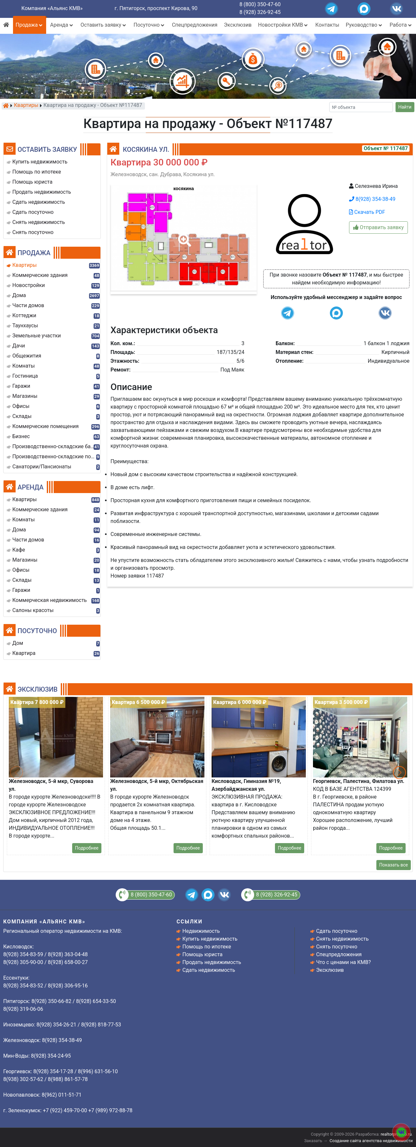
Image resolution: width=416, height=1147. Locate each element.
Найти (405, 107)
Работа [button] (401, 25)
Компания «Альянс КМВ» (52, 8)
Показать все (393, 864)
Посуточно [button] (149, 25)
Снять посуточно (337, 947)
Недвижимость (201, 931)
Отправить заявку (378, 227)
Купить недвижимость (209, 939)
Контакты (327, 25)
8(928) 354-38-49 (372, 199)
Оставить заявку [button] (104, 25)
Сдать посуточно (337, 931)
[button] (183, 235)
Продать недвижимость (211, 962)
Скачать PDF (367, 212)
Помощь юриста (202, 954)
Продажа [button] (30, 25)
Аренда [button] (62, 25)
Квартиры (26, 105)
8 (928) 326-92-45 (260, 12)
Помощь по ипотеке (206, 947)
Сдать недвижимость (208, 970)
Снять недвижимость (342, 939)
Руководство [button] (364, 25)
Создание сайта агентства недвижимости (371, 1140)
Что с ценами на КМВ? (343, 962)
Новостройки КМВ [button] (283, 25)
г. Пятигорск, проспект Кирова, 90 (156, 8)
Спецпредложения (194, 25)
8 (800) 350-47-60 (260, 4)
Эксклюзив (238, 25)
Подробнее (86, 848)
